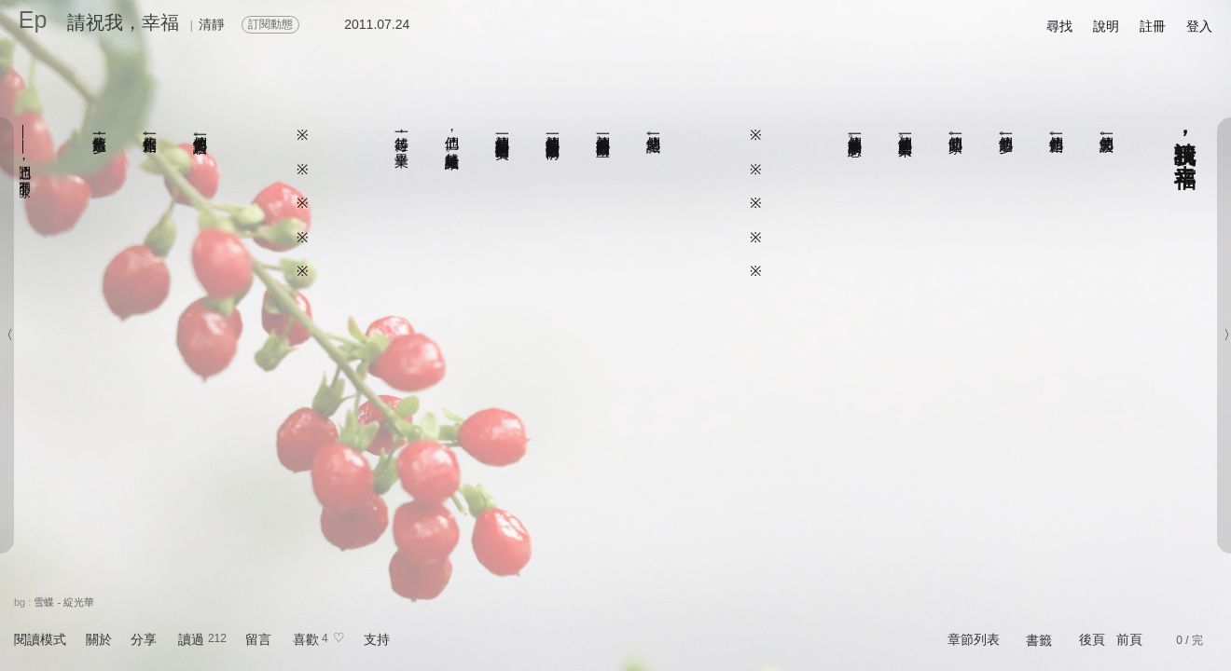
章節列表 (973, 639)
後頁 (1092, 639)
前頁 (1129, 639)
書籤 (1039, 640)
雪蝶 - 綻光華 (64, 602)
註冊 (1153, 26)
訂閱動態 (270, 24)
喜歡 (306, 639)
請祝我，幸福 (123, 22)
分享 (144, 639)
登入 (1199, 26)
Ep (33, 20)
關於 (99, 639)
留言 (258, 639)
